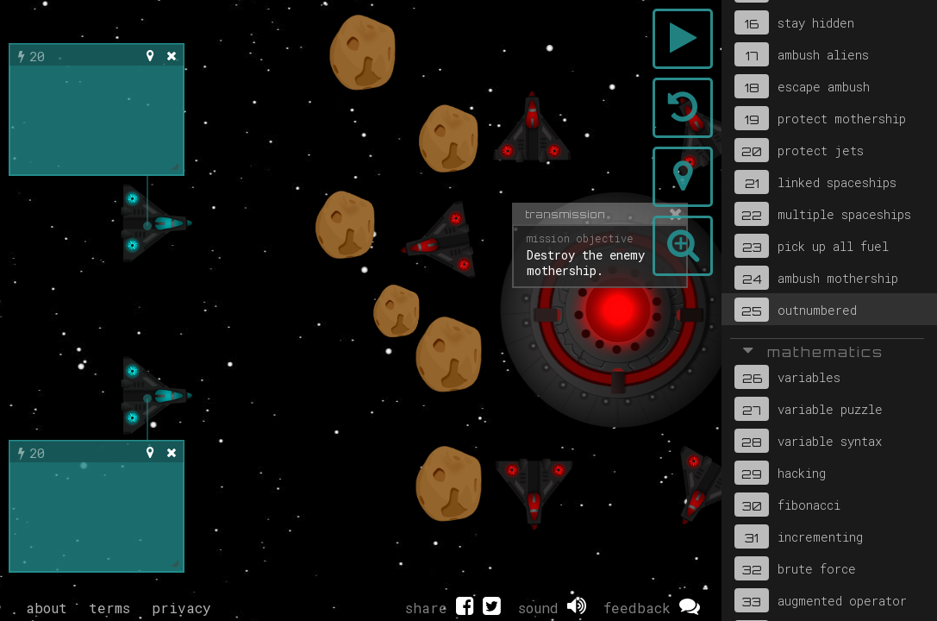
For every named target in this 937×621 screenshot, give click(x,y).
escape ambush (802, 86)
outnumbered (795, 310)
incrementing (798, 536)
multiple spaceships (822, 214)
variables (787, 377)
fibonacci (787, 504)
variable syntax (808, 441)
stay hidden (794, 22)
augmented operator (820, 600)
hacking (780, 473)
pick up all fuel (811, 246)
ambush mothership (816, 278)
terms (109, 608)
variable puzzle (808, 409)
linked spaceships (815, 182)
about (46, 608)
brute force (795, 568)
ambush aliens (801, 54)
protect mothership (820, 118)
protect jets (799, 150)
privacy (181, 608)
